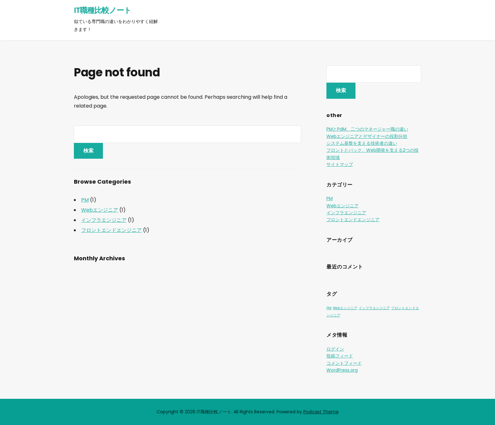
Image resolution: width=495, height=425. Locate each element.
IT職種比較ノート (102, 10)
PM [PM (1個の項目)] (328, 308)
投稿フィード (339, 356)
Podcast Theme (321, 412)
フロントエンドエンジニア (111, 230)
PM (85, 200)
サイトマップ (339, 164)
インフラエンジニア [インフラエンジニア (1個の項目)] (374, 308)
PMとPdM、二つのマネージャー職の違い (367, 129)
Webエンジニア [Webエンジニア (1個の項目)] (345, 308)
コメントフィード (344, 363)
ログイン (335, 349)
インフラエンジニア (104, 220)
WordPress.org (342, 370)
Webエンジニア (99, 210)
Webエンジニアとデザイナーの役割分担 (366, 136)
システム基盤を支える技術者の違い (361, 143)
